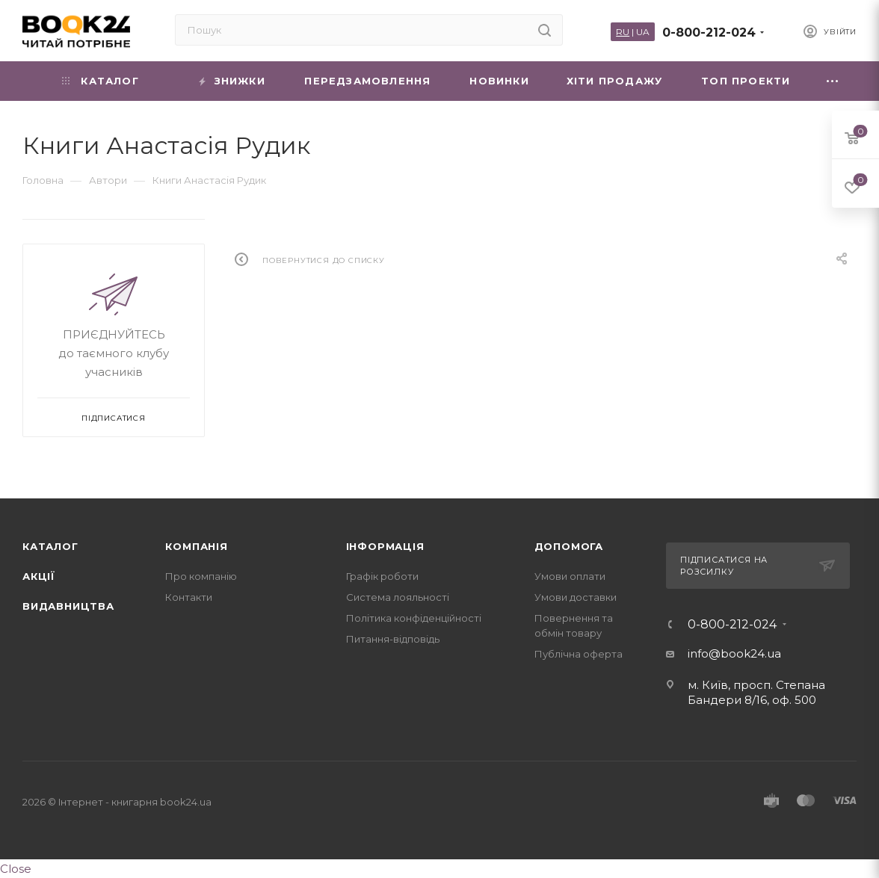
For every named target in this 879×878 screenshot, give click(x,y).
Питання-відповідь (393, 639)
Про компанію (201, 576)
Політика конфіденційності (413, 618)
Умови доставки (575, 597)
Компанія (196, 546)
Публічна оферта (578, 654)
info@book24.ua (734, 653)
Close (15, 869)
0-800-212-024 (709, 32)
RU (622, 31)
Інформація (385, 546)
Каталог (50, 546)
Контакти (188, 597)
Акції (38, 576)
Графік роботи (382, 576)
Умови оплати (569, 576)
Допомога (568, 546)
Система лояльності (397, 597)
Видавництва (68, 606)
